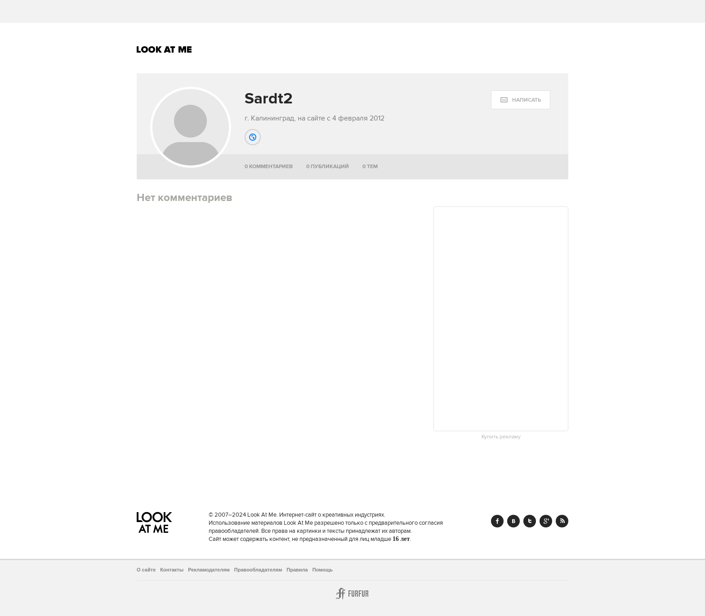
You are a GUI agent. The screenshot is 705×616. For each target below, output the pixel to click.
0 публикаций (327, 166)
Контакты (171, 569)
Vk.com (513, 521)
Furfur (352, 593)
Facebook (497, 521)
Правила (297, 569)
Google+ (546, 521)
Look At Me (164, 49)
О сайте (146, 569)
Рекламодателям (209, 569)
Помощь (322, 569)
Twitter (529, 521)
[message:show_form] (520, 99)
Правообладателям (258, 569)
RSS (562, 521)
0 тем (370, 166)
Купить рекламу (501, 437)
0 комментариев (269, 166)
